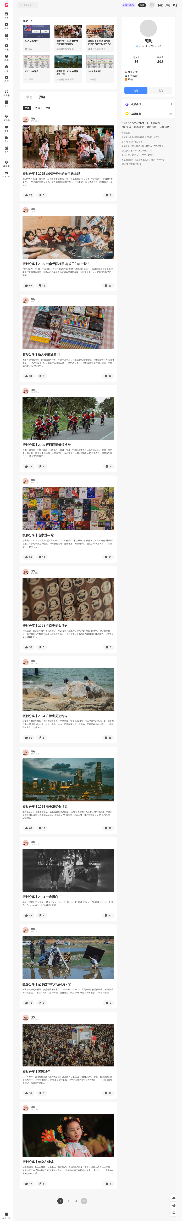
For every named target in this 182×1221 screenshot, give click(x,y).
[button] (29, 195)
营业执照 (126, 132)
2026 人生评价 (31, 40)
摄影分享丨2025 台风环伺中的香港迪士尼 (67, 42)
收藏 (160, 5)
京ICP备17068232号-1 (132, 141)
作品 (27, 21)
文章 (27, 108)
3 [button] (76, 1200)
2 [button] (68, 1200)
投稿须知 (156, 123)
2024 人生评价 (95, 71)
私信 (160, 90)
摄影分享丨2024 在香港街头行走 (67, 73)
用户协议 (126, 126)
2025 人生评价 (31, 71)
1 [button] (60, 1200)
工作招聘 (164, 126)
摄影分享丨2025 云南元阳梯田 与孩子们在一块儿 (99, 42)
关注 (136, 90)
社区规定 (152, 126)
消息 (175, 5)
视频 (48, 108)
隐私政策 (139, 126)
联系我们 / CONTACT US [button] (135, 123)
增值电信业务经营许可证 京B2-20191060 (140, 137)
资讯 (37, 108)
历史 (167, 5)
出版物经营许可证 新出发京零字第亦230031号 (143, 159)
